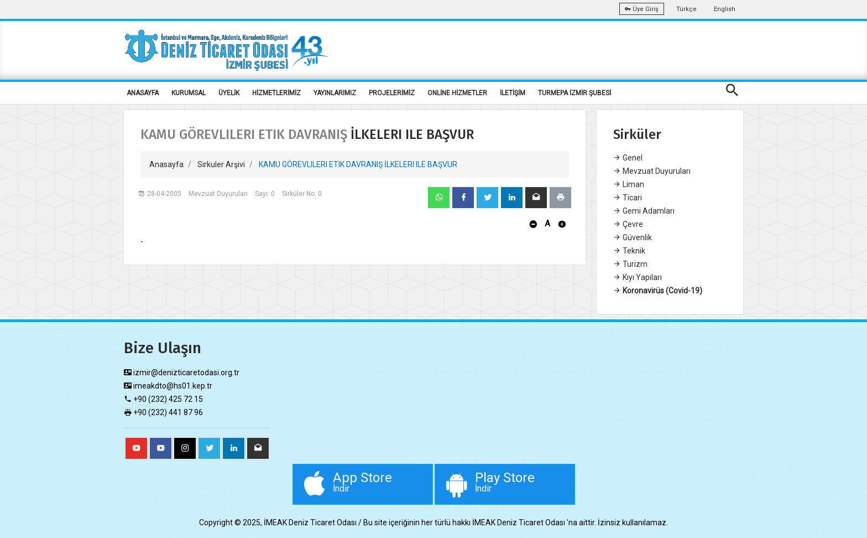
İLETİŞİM (512, 93)
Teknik (629, 250)
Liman (628, 184)
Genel (628, 157)
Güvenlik (632, 237)
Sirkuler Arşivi (221, 164)
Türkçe (686, 9)
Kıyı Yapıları (637, 277)
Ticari (627, 197)
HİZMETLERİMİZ (276, 93)
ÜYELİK (228, 93)
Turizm (630, 264)
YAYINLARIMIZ (335, 93)
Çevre (628, 224)
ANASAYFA (143, 93)
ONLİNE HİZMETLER (457, 93)
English (724, 9)
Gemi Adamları (644, 210)
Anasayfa (166, 164)
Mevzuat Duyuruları (652, 171)
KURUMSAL (188, 93)
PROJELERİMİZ (392, 93)
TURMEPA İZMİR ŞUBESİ (574, 93)
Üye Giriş (642, 9)
